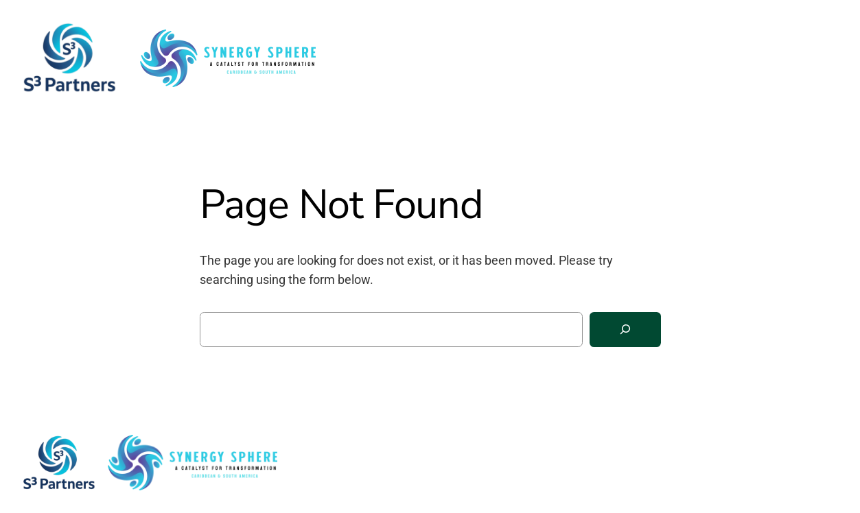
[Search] (625, 329)
